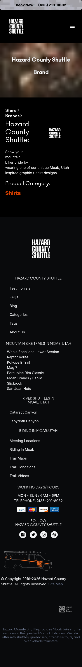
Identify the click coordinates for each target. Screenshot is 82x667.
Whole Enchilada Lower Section (33, 352)
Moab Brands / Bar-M (24, 378)
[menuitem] (72, 26)
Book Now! (25, 5)
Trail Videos (19, 476)
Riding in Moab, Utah (38, 431)
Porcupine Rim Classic (25, 373)
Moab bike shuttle (66, 629)
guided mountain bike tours (51, 637)
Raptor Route (17, 357)
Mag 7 (12, 367)
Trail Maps (18, 458)
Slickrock (14, 383)
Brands (12, 116)
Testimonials (20, 288)
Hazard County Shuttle (38, 278)
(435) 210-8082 (52, 5)
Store (11, 110)
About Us (17, 332)
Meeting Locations (25, 441)
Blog (13, 306)
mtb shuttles (19, 637)
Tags (13, 323)
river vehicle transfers (41, 641)
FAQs (14, 297)
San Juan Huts (19, 388)
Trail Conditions (22, 467)
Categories (19, 314)
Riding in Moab (22, 449)
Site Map (55, 584)
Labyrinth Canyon (24, 421)
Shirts (13, 193)
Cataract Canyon (23, 412)
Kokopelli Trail (18, 362)
